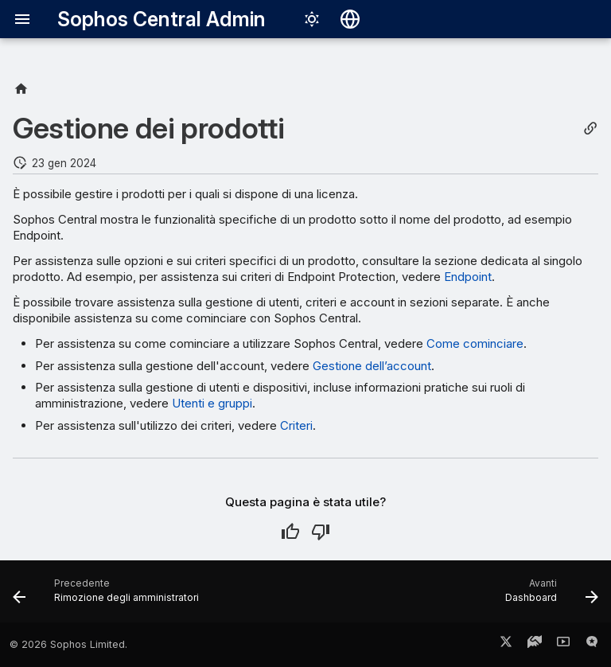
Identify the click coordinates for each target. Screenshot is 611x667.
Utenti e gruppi (212, 403)
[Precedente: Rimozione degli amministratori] (108, 596)
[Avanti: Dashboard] (549, 596)
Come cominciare (474, 343)
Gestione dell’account (372, 365)
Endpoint (468, 276)
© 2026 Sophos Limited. (68, 644)
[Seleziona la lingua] (350, 19)
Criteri (296, 425)
